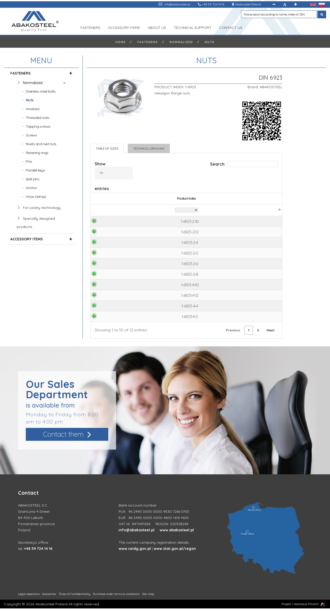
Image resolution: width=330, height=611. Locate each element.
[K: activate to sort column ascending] (241, 210)
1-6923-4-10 (107, 286)
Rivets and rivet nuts (41, 144)
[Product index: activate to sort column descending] (107, 210)
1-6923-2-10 (107, 221)
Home (121, 42)
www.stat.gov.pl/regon (175, 551)
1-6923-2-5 (107, 254)
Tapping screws (38, 126)
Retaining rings (37, 152)
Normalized (181, 42)
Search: (244, 164)
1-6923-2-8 (107, 275)
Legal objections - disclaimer (37, 596)
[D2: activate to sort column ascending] (220, 210)
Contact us (230, 27)
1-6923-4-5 (107, 319)
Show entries (114, 176)
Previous (233, 333)
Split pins (32, 179)
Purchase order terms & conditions (116, 596)
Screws (31, 135)
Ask (267, 221)
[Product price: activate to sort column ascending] (267, 210)
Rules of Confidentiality (74, 596)
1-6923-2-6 (107, 264)
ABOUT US (157, 27)
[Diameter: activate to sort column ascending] (135, 210)
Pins (29, 161)
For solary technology (42, 207)
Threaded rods (37, 117)
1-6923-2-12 (107, 232)
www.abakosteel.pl (177, 532)
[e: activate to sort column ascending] (198, 210)
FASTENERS (90, 27)
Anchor (31, 187)
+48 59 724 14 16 (213, 4)
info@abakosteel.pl (177, 4)
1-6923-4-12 (107, 297)
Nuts (209, 42)
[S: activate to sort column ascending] (177, 210)
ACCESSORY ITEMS (124, 27)
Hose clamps (36, 196)
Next (271, 333)
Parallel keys (35, 170)
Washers (32, 109)
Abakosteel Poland (248, 4)
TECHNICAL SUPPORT (192, 27)
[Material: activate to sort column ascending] (157, 210)
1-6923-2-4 (107, 243)
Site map (148, 596)
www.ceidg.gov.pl (135, 551)
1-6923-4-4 (107, 308)
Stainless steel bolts (40, 91)
